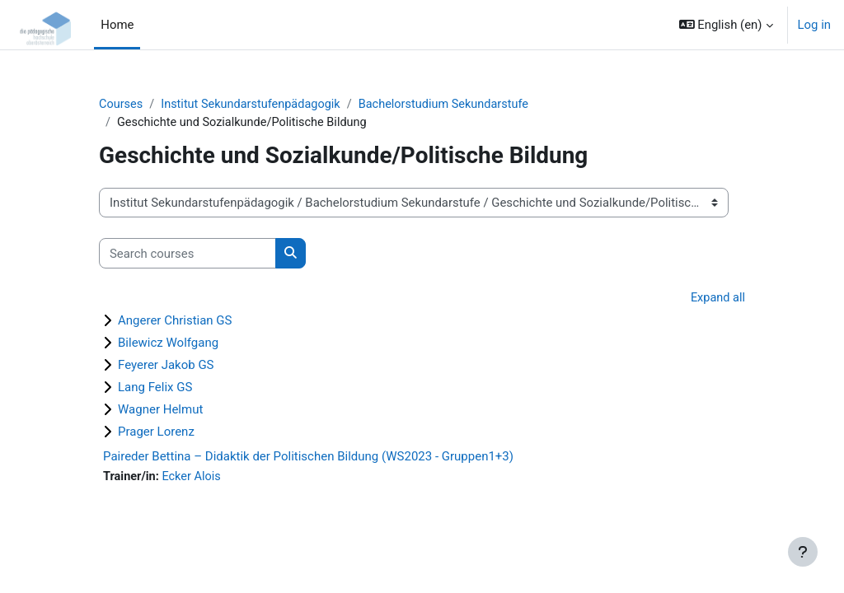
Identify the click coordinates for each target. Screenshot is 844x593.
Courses (121, 104)
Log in (814, 24)
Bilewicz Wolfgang (168, 343)
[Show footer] (803, 552)
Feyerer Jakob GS (166, 365)
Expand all (717, 299)
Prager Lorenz (156, 432)
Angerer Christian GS (175, 321)
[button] (726, 24)
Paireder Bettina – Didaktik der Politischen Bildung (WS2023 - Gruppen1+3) (308, 457)
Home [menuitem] (117, 24)
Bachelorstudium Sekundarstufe (452, 104)
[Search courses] (187, 254)
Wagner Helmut (160, 410)
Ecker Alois (193, 477)
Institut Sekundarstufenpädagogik (254, 104)
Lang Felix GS (155, 388)
